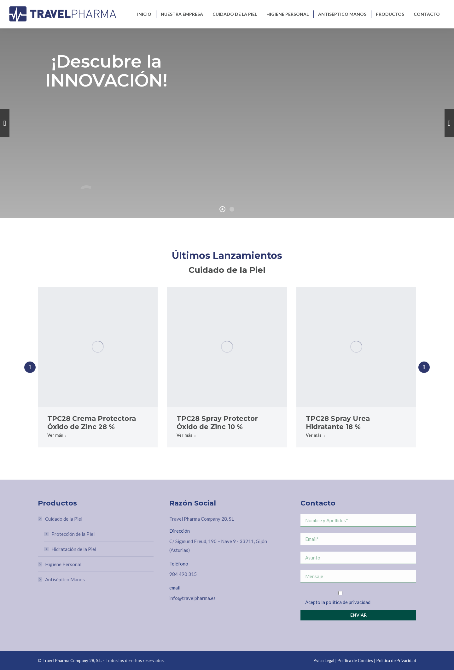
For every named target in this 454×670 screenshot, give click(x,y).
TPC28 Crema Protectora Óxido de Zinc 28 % (91, 423)
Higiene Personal (63, 564)
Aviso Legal (324, 660)
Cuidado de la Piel (60, 519)
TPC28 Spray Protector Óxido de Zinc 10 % (217, 423)
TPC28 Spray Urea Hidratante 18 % (338, 423)
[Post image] (98, 347)
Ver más (56, 435)
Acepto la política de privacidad (337, 602)
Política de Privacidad (396, 660)
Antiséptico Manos (65, 579)
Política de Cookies (355, 660)
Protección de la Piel (73, 534)
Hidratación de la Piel (73, 549)
